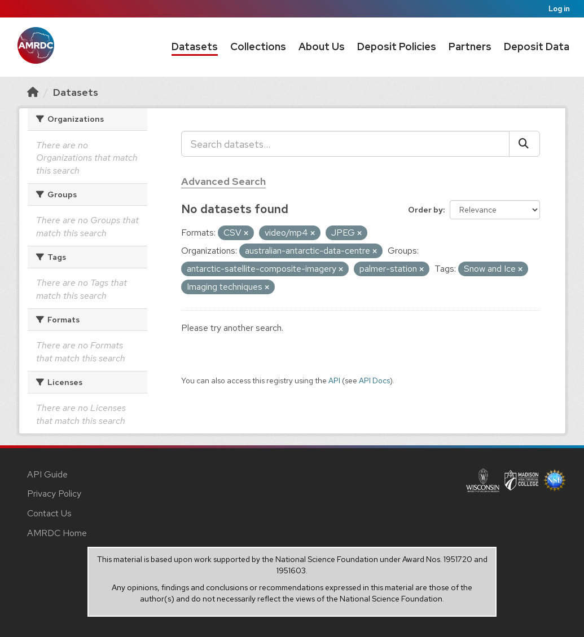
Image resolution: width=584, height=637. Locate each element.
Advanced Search (223, 181)
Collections (258, 46)
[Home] (32, 92)
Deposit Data (536, 46)
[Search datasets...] (345, 144)
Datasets (195, 46)
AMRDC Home (57, 533)
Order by (425, 210)
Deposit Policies (396, 46)
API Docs (374, 380)
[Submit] (524, 144)
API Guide (47, 474)
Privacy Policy (54, 493)
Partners (470, 46)
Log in (559, 9)
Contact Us (49, 513)
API (334, 380)
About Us (321, 46)
